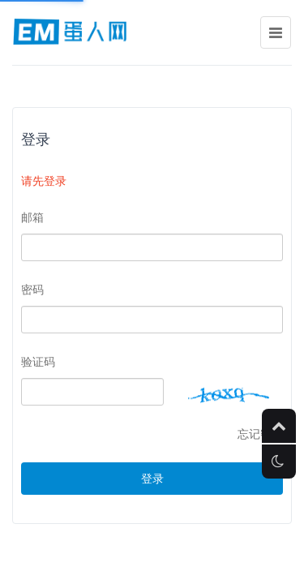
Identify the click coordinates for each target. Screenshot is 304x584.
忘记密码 (260, 433)
